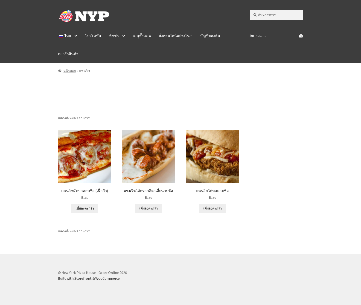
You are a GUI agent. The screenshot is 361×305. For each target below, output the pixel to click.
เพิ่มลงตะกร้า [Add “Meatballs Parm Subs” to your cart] (85, 208)
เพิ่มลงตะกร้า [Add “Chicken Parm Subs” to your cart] (212, 208)
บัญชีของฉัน (210, 36)
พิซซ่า (114, 36)
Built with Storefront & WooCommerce (89, 278)
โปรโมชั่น (93, 36)
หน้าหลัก (70, 71)
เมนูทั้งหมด (142, 36)
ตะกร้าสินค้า (68, 54)
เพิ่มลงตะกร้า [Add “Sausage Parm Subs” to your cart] (148, 208)
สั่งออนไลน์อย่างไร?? (175, 36)
